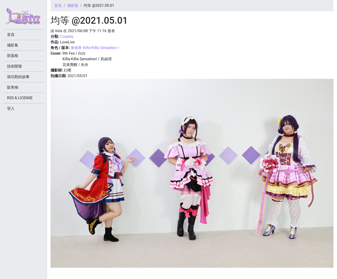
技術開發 (14, 66)
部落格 (12, 55)
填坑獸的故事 (18, 77)
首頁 (58, 5)
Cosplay (66, 36)
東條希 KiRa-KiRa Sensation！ (95, 47)
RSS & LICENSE (20, 98)
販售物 (12, 87)
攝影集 (72, 5)
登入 (11, 108)
